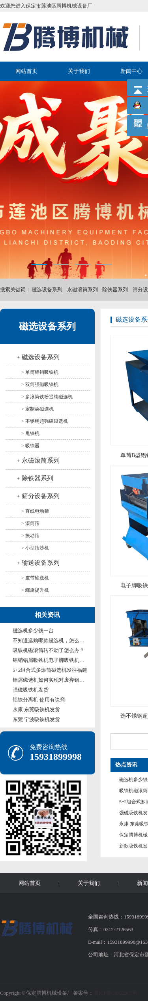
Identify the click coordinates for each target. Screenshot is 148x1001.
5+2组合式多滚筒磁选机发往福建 (50, 670)
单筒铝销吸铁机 (41, 372)
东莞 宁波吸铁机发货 (36, 719)
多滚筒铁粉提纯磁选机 (49, 396)
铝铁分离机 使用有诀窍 (39, 700)
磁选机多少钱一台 (33, 631)
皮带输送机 (37, 578)
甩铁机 (32, 433)
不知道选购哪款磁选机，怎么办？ (51, 640)
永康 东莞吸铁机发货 (36, 709)
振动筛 (32, 535)
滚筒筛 (32, 523)
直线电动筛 (37, 511)
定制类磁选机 (39, 409)
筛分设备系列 (41, 496)
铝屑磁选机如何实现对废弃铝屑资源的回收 (61, 680)
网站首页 (26, 71)
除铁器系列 (115, 289)
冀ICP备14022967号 (115, 993)
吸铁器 (32, 445)
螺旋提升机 (37, 590)
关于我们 (79, 71)
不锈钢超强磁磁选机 (46, 421)
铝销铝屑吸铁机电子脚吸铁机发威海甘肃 (59, 660)
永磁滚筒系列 (82, 289)
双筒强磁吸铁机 (41, 384)
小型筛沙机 (37, 548)
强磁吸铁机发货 (31, 690)
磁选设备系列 (47, 289)
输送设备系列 (41, 562)
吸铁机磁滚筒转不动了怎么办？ (48, 650)
